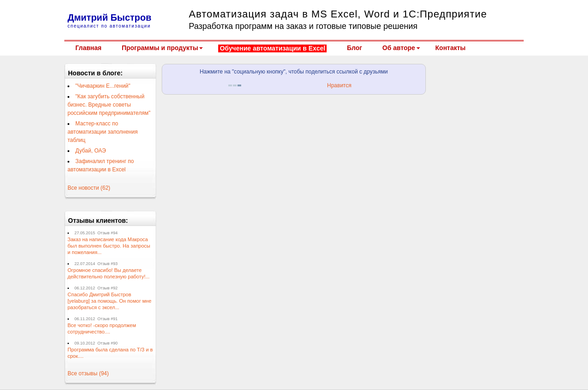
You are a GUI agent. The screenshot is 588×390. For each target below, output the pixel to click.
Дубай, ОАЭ (90, 150)
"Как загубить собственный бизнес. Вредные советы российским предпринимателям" (109, 104)
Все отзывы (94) (88, 373)
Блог (354, 48)
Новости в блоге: (95, 73)
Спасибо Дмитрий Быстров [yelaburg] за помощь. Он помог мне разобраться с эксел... (110, 301)
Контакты (450, 48)
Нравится (339, 85)
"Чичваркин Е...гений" (102, 86)
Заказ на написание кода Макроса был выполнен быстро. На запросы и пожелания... (109, 246)
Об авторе (398, 48)
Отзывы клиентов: (98, 220)
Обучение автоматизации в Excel (272, 48)
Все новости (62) (89, 188)
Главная (88, 48)
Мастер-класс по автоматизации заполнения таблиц (103, 131)
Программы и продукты (160, 48)
